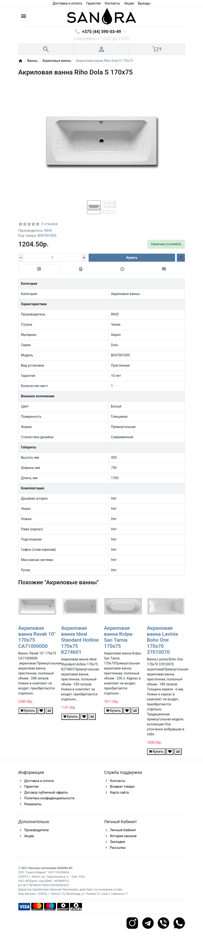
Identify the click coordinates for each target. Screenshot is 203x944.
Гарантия (93, 3)
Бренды (144, 3)
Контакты (112, 3)
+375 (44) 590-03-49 (101, 31)
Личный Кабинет (123, 830)
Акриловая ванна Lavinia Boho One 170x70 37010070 (162, 640)
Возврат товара (122, 786)
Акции (129, 3)
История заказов (123, 836)
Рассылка (118, 848)
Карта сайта (119, 792)
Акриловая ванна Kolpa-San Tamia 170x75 (119, 637)
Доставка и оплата (67, 3)
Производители (36, 830)
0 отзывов (49, 224)
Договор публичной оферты (46, 792)
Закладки (117, 842)
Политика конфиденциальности (49, 798)
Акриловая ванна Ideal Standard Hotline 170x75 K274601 (80, 640)
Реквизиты (33, 804)
